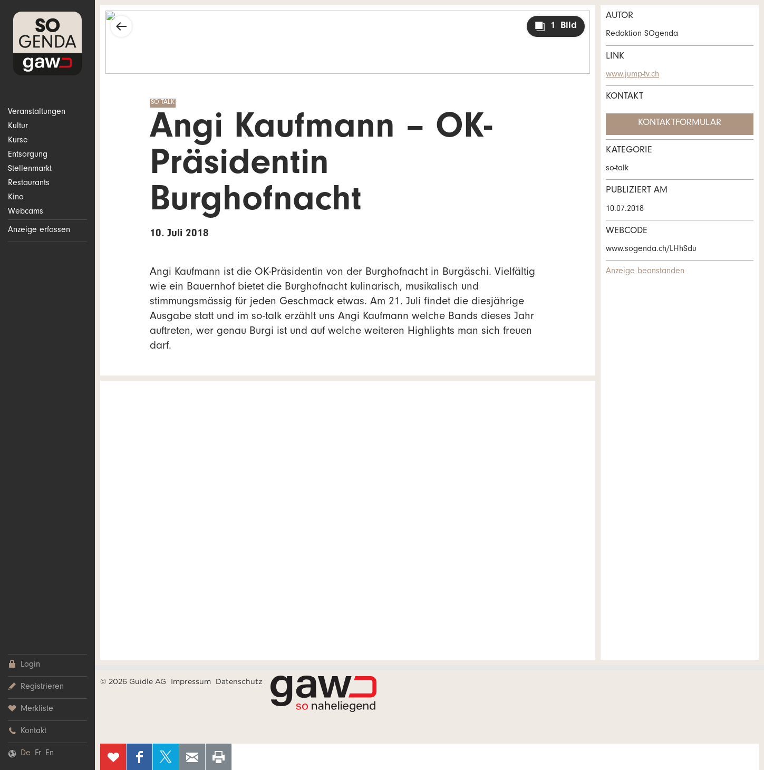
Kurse (18, 141)
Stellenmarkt (30, 169)
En (49, 753)
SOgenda (47, 43)
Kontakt (27, 731)
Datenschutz (239, 681)
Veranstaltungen (36, 112)
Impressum (191, 681)
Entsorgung (27, 155)
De (26, 753)
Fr (38, 753)
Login (24, 664)
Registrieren (36, 686)
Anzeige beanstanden (645, 271)
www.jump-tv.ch (632, 75)
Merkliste (30, 709)
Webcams (25, 212)
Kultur (18, 126)
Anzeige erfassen (39, 230)
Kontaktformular (679, 123)
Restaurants (29, 183)
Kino (16, 198)
